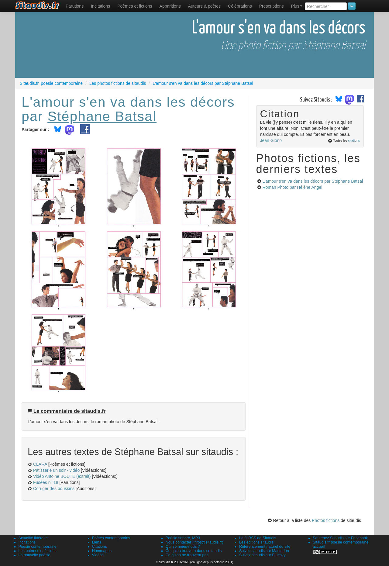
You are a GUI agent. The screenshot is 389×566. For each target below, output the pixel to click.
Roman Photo (292, 187)
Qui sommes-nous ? (183, 546)
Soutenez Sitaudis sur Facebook (340, 538)
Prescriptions (271, 6)
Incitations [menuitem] (100, 6)
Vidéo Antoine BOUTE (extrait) (62, 476)
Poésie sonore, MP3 (183, 538)
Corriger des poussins (53, 488)
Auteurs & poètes (204, 6)
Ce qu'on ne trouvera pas (187, 555)
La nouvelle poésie (34, 555)
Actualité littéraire (33, 538)
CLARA (40, 464)
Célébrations (240, 6)
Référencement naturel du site (265, 546)
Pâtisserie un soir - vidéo (56, 470)
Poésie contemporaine (38, 546)
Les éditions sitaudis (256, 542)
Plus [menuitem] (296, 6)
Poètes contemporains (111, 538)
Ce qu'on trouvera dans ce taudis (194, 551)
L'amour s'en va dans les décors (312, 181)
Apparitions (170, 6)
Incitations (27, 542)
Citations (99, 546)
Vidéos (98, 555)
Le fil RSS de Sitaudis (257, 538)
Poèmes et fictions (134, 6)
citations (354, 140)
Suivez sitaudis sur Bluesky (262, 555)
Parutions (75, 6)
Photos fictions (325, 520)
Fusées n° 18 (45, 482)
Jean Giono (271, 140)
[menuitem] (74, 6)
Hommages (102, 551)
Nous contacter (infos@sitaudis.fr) (194, 542)
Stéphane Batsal (102, 116)
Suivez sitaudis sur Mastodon (264, 551)
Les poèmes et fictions (38, 551)
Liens (96, 542)
